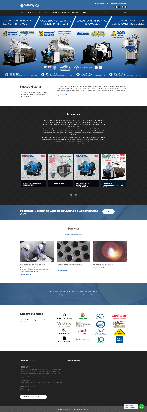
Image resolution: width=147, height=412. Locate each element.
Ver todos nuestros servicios (73, 234)
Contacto (85, 12)
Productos (43, 12)
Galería (75, 12)
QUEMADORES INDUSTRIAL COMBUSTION (82, 185)
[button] (11, 47)
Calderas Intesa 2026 (83, 409)
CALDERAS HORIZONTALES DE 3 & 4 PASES (113, 185)
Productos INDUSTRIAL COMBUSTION (32, 184)
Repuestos (55, 12)
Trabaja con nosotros (33, 396)
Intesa (25, 366)
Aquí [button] (108, 211)
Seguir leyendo (62, 95)
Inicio (23, 12)
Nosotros (32, 12)
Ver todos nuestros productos (73, 144)
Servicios (65, 12)
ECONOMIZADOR (57, 183)
